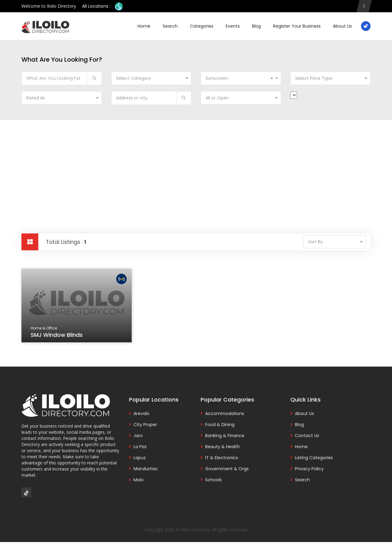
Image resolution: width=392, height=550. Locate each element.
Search (170, 26)
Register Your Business (297, 26)
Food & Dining (220, 424)
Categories (201, 26)
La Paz (140, 447)
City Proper (145, 424)
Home (144, 26)
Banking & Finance (224, 436)
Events (233, 26)
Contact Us (307, 436)
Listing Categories (314, 458)
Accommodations (224, 413)
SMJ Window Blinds (57, 335)
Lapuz (140, 458)
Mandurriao (146, 469)
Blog (256, 26)
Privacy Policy (309, 469)
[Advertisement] (196, 166)
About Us (342, 26)
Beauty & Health (222, 447)
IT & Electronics (221, 458)
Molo (139, 480)
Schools (213, 480)
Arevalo (141, 413)
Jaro (138, 436)
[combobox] (151, 78)
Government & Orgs (227, 469)
